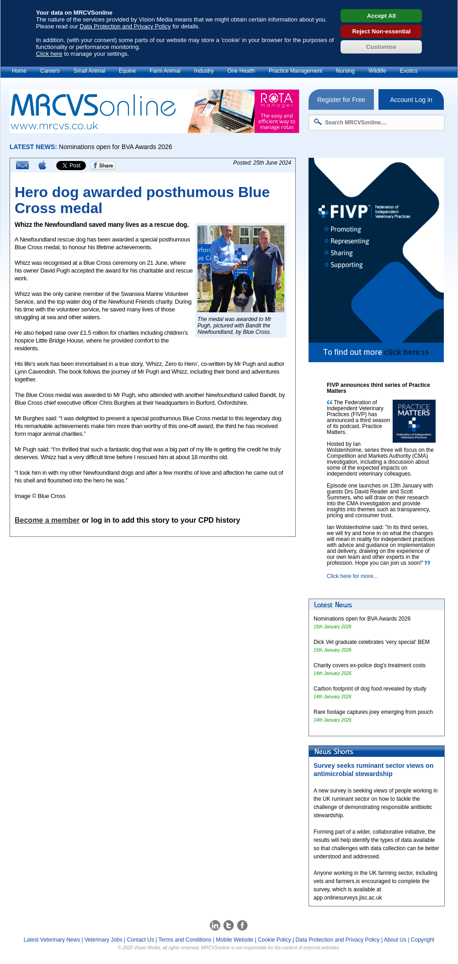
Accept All (381, 15)
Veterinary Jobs (103, 940)
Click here (49, 53)
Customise (381, 46)
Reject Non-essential (381, 31)
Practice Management (295, 71)
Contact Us (140, 940)
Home (19, 71)
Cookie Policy (274, 940)
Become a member (47, 520)
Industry (204, 71)
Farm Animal (164, 71)
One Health (241, 71)
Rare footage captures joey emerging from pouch (373, 712)
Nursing (345, 71)
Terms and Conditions (184, 940)
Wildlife (377, 71)
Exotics (409, 71)
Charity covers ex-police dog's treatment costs (370, 665)
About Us (395, 940)
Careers (50, 71)
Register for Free (341, 99)
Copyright (422, 940)
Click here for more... (352, 576)
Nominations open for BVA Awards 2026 (362, 619)
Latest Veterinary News (52, 940)
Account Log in (411, 99)
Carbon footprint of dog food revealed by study (370, 689)
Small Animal (89, 71)
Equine (127, 71)
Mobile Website (234, 940)
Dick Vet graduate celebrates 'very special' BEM (372, 642)
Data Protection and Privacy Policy (125, 26)
